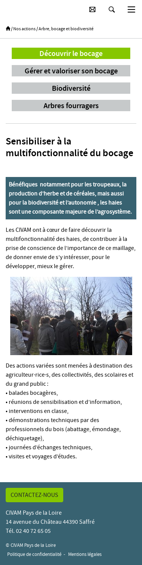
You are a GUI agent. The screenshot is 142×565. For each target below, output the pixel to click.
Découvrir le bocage (71, 53)
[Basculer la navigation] (131, 9)
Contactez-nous (34, 495)
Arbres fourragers (71, 105)
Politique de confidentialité (34, 554)
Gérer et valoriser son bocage (71, 71)
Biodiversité (71, 88)
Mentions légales (84, 554)
